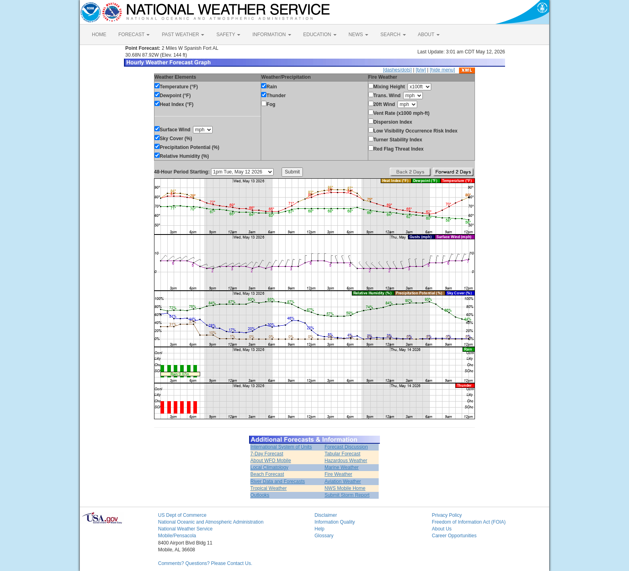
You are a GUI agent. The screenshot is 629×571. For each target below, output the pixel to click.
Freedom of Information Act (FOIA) (469, 522)
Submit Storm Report (347, 495)
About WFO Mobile (270, 460)
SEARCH (393, 34)
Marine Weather (342, 467)
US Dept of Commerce (182, 515)
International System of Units (281, 447)
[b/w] (421, 70)
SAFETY (228, 34)
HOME (99, 34)
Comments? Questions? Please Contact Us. (205, 563)
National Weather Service (185, 529)
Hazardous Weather (346, 460)
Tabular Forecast (342, 454)
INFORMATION (271, 34)
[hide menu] (442, 70)
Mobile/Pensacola (177, 535)
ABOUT (429, 34)
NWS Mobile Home (345, 488)
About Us (442, 529)
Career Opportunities (454, 535)
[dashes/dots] (397, 70)
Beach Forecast (267, 474)
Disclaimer (325, 515)
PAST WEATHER (183, 34)
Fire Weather (338, 474)
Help (319, 529)
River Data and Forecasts (277, 481)
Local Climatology (269, 467)
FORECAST (134, 34)
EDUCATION (320, 34)
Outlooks (259, 495)
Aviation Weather (343, 481)
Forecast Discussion (346, 447)
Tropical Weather (268, 488)
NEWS (358, 34)
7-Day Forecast (266, 454)
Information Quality (334, 522)
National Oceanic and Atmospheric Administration (211, 522)
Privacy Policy (447, 515)
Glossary (323, 535)
